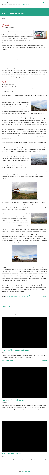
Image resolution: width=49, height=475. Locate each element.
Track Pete (6, 2)
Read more (44, 360)
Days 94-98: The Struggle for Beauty (15, 350)
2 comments (8, 414)
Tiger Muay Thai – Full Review (13, 400)
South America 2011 (23, 296)
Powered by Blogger (24, 471)
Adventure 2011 (9, 296)
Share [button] (44, 296)
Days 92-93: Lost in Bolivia (11, 453)
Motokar (15, 296)
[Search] (43, 2)
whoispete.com (26, 4)
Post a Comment (6, 306)
